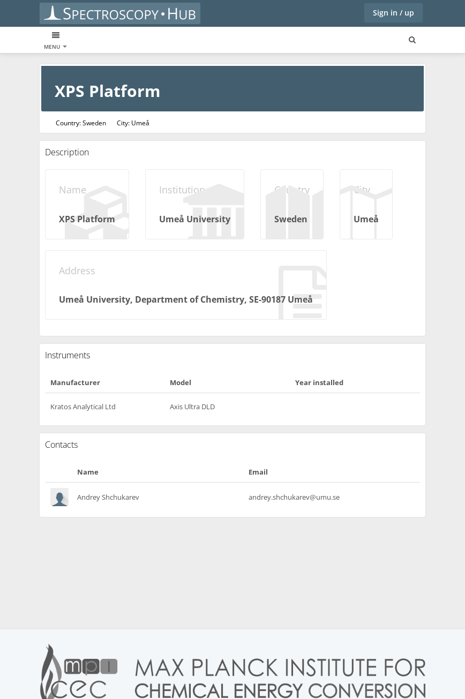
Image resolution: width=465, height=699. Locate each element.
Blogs (198, 41)
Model (180, 382)
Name (88, 472)
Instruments (103, 41)
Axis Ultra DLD (192, 406)
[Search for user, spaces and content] (412, 40)
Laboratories (156, 41)
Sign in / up (393, 12)
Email (258, 472)
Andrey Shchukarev (108, 497)
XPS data (57, 41)
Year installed (319, 382)
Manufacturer (75, 382)
